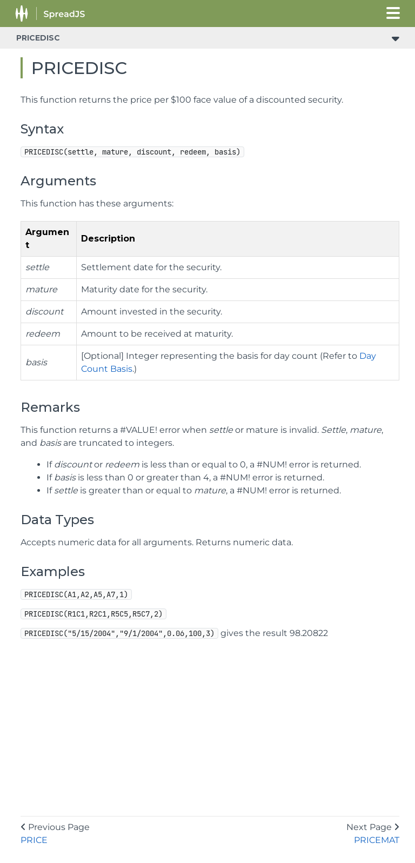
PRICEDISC (38, 38)
